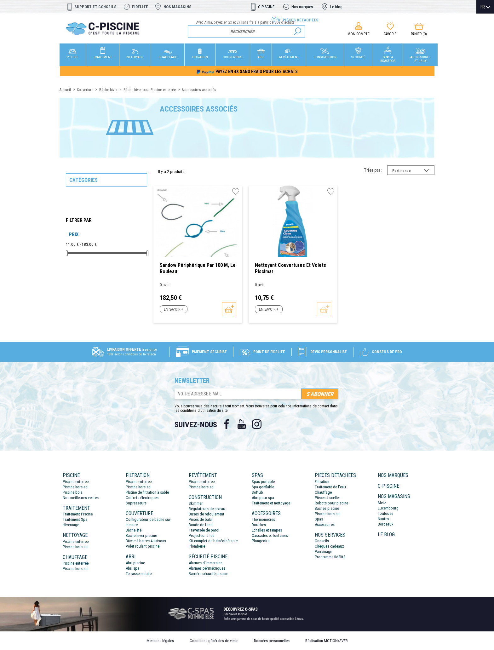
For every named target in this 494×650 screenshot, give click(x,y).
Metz (382, 502)
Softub (257, 492)
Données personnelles (272, 640)
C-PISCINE (266, 6)
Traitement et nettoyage (271, 503)
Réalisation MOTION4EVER (326, 640)
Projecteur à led (202, 535)
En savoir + (173, 309)
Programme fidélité (330, 557)
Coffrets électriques (142, 497)
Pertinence (413, 171)
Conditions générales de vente (214, 640)
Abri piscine (135, 563)
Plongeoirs (260, 540)
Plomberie (197, 546)
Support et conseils (95, 6)
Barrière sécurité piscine (208, 573)
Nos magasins (178, 6)
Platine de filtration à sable (147, 492)
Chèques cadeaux (329, 546)
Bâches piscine (327, 508)
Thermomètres (263, 519)
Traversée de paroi (204, 530)
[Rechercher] (246, 31)
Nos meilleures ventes (81, 497)
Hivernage (71, 524)
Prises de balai (201, 519)
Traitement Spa (75, 519)
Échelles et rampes (267, 530)
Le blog (336, 6)
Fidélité (140, 6)
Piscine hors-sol (76, 487)
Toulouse (385, 513)
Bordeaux (385, 524)
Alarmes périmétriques (207, 568)
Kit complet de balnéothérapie (213, 540)
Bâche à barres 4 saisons (146, 540)
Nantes (383, 518)
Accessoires (325, 524)
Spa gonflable (263, 487)
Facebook (226, 424)
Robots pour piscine (331, 503)
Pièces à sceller (327, 497)
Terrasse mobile (139, 573)
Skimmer (196, 503)
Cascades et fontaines (270, 535)
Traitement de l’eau (330, 487)
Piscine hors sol (76, 546)
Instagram (256, 424)
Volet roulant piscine (142, 546)
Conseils (322, 540)
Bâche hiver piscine (141, 535)
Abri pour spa (263, 497)
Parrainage (323, 551)
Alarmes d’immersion (205, 563)
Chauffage (323, 492)
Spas (319, 519)
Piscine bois (73, 492)
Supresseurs (136, 503)
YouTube (241, 424)
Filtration (322, 481)
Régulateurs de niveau (207, 508)
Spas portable (263, 481)
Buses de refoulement (206, 514)
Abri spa (132, 568)
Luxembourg (388, 508)
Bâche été (133, 530)
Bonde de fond (201, 524)
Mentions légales (160, 640)
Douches (259, 524)
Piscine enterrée (76, 481)
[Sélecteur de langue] (485, 7)
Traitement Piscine (78, 514)
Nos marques (302, 6)
